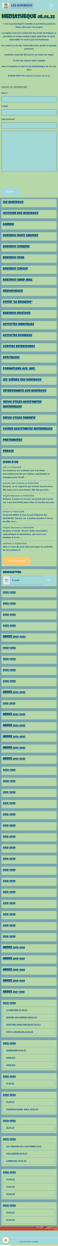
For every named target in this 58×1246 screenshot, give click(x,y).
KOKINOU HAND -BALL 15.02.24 (22, 1109)
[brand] (18, 6)
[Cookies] (6, 1240)
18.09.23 (10, 1128)
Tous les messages (16, 561)
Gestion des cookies (29, 1242)
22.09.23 (10, 1179)
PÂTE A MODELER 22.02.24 (19, 1032)
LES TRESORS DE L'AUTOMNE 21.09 (23, 1146)
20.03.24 (10, 1194)
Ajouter (10, 192)
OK (48, 580)
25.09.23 (10, 1212)
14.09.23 (10, 1102)
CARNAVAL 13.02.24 (16, 1161)
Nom (3, 93)
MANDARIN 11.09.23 (16, 1050)
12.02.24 (10, 1220)
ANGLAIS (10, 1058)
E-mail (4, 106)
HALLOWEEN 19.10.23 (16, 1154)
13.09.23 (10, 1083)
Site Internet (8, 119)
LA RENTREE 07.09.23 (16, 1010)
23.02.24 (10, 1187)
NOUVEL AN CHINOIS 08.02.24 (21, 1017)
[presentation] (22, 179)
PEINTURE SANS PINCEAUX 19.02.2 (23, 1025)
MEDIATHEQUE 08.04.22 (38, 76)
